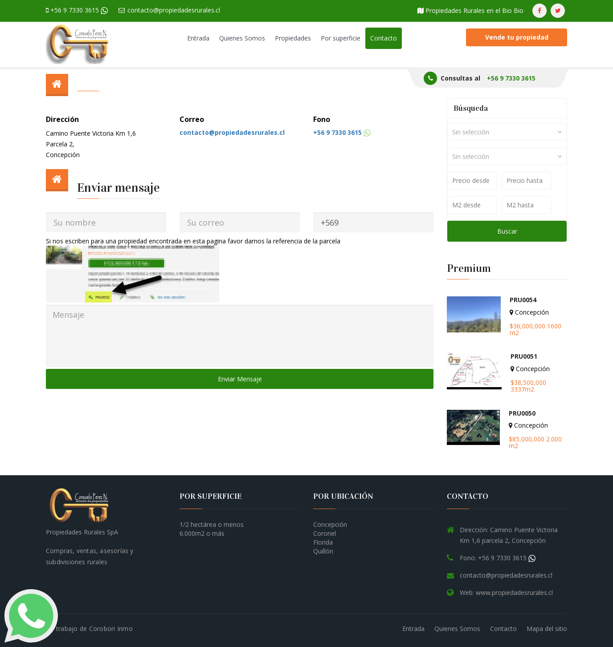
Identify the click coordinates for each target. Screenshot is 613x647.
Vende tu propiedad (516, 37)
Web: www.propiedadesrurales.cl (506, 592)
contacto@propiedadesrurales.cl (169, 10)
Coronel (324, 533)
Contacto (383, 38)
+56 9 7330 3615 (77, 10)
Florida (323, 542)
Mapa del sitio (547, 628)
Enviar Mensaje (240, 379)
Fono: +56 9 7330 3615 (497, 558)
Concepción (330, 524)
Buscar (507, 231)
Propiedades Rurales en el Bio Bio (470, 10)
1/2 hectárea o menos (212, 524)
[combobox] (507, 131)
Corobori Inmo (111, 628)
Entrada (198, 38)
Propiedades (293, 38)
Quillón (323, 551)
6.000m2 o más (202, 533)
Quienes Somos (242, 38)
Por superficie (340, 38)
